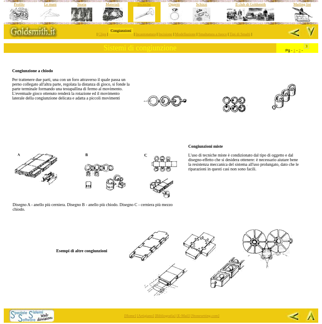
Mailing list (302, 4)
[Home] (130, 316)
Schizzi (202, 4)
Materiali (112, 4)
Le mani (50, 4)
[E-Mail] (183, 316)
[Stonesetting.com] (205, 316)
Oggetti (174, 4)
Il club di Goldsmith (250, 4)
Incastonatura (145, 34)
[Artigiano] (145, 316)
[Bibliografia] (165, 316)
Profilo (19, 4)
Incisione (165, 34)
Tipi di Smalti (239, 34)
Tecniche (144, 4)
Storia (81, 4)
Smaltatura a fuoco (212, 34)
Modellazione (185, 34)
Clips (102, 34)
